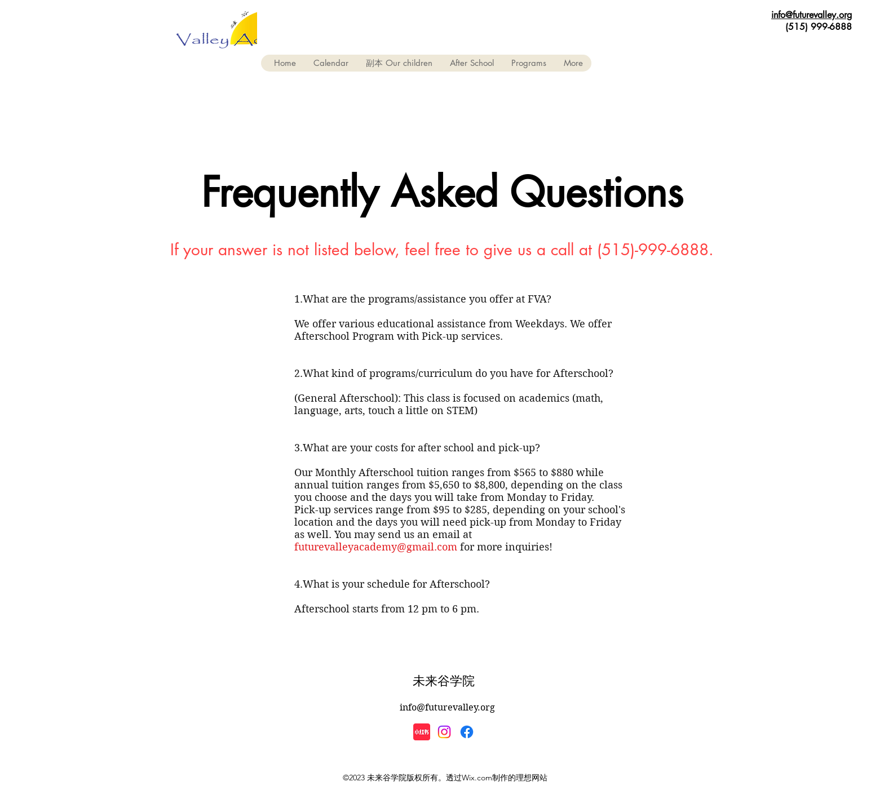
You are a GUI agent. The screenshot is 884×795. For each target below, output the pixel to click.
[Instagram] (444, 731)
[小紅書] (421, 731)
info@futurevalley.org (811, 15)
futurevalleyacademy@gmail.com (375, 547)
